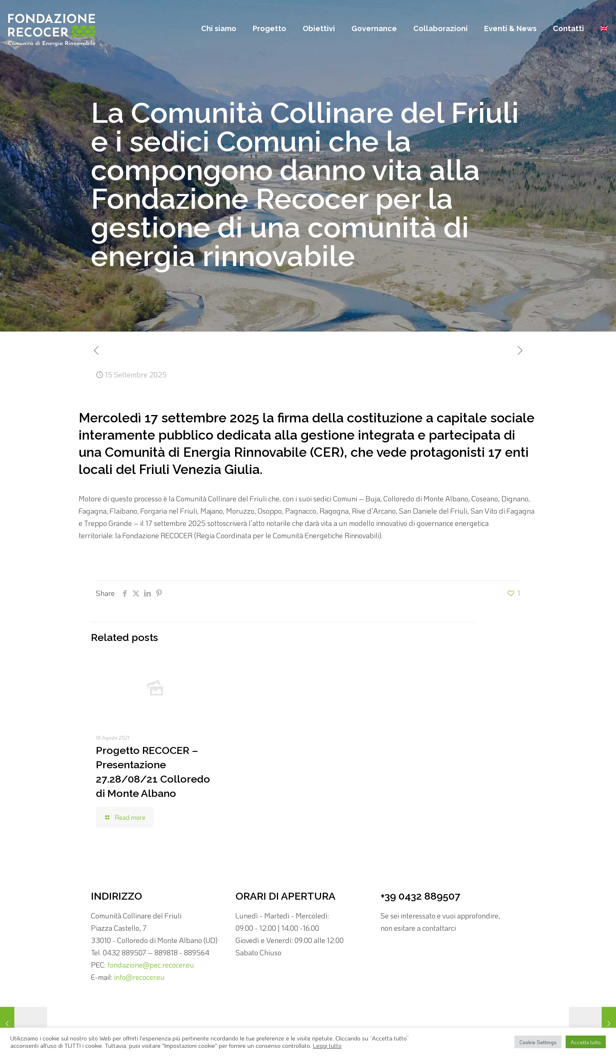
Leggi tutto (327, 1045)
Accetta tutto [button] (586, 1041)
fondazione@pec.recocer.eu (150, 965)
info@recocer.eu (139, 977)
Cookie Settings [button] (538, 1041)
